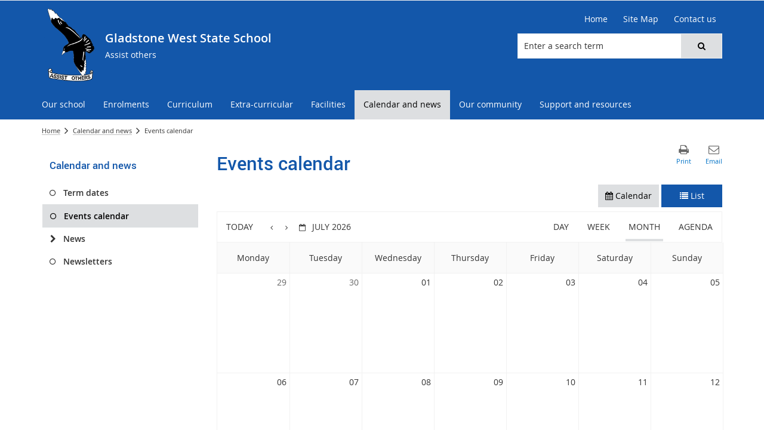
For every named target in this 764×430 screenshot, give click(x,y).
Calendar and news (102, 130)
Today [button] (239, 226)
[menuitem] (63, 104)
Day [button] (561, 226)
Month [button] (644, 226)
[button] (701, 46)
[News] (52, 239)
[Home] (596, 19)
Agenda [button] (696, 226)
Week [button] (598, 226)
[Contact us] (695, 19)
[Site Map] (640, 19)
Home (51, 130)
